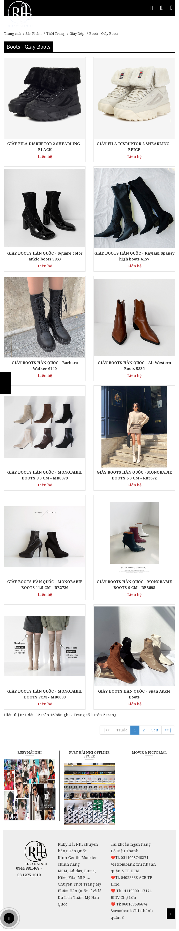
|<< (106, 729)
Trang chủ (12, 33)
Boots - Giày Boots (103, 33)
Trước (121, 729)
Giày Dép (77, 33)
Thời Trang (55, 33)
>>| (168, 729)
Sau (154, 729)
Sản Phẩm (33, 33)
